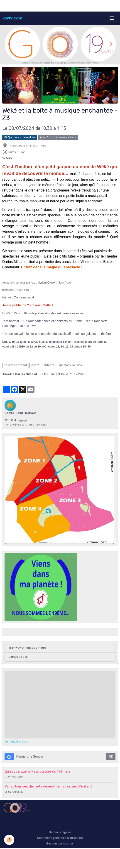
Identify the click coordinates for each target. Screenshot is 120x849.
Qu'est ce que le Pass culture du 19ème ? (38, 771)
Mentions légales (60, 832)
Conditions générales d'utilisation (60, 838)
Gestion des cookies (60, 843)
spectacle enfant (15, 365)
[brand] (12, 18)
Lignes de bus (18, 656)
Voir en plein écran (17, 741)
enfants (49, 365)
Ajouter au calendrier (19, 137)
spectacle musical (71, 365)
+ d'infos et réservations (58, 137)
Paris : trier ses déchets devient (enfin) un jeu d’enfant (48, 786)
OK (111, 757)
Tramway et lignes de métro (27, 647)
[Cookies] (9, 840)
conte (35, 365)
